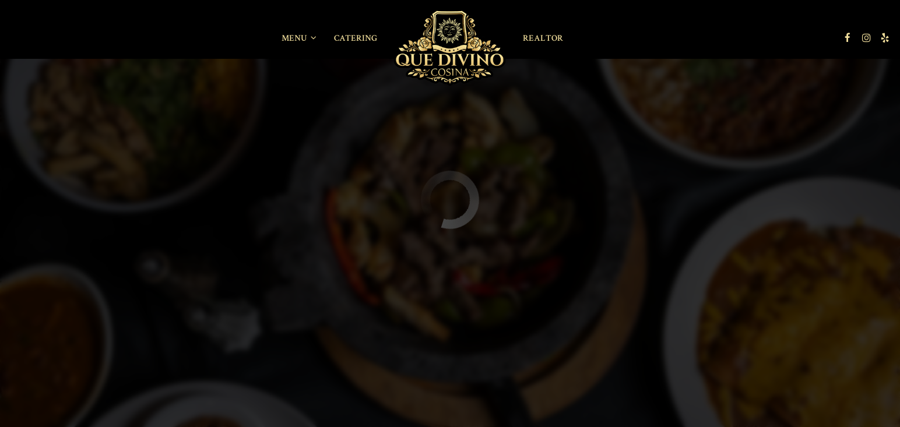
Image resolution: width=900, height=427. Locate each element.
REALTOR (543, 38)
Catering (355, 38)
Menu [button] (299, 38)
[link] (450, 47)
